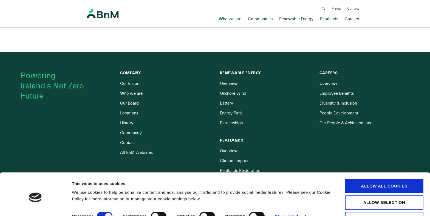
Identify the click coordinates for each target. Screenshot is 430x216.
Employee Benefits (336, 93)
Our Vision (129, 83)
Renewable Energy (296, 18)
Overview (229, 83)
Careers (352, 18)
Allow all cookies (384, 164)
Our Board (129, 103)
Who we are (230, 18)
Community (131, 133)
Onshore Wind (233, 93)
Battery (226, 103)
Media (336, 7)
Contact (353, 7)
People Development (338, 113)
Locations (129, 113)
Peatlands (329, 18)
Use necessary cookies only (384, 200)
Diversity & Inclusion (338, 103)
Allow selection (384, 180)
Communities (260, 18)
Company (130, 73)
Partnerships (231, 123)
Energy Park (231, 113)
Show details (288, 194)
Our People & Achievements (345, 123)
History (126, 123)
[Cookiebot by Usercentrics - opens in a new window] (36, 205)
